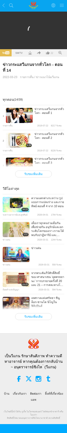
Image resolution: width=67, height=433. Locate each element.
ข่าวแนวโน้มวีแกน (47, 77)
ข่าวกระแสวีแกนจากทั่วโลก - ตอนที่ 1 (49, 110)
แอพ (33, 399)
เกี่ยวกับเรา (19, 393)
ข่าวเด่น (36, 248)
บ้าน (6, 393)
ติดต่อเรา (35, 393)
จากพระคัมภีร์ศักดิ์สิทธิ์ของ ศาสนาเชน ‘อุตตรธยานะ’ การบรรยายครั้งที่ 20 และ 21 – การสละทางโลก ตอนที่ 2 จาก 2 (47, 279)
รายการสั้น (27, 77)
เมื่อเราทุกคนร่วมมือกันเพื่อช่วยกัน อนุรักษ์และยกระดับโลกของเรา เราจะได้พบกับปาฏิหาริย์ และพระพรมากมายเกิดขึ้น (47, 229)
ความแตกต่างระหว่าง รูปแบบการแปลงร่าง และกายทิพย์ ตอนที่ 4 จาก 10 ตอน (47, 202)
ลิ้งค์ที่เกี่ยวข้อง (54, 393)
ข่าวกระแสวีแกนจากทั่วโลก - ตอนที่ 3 (49, 160)
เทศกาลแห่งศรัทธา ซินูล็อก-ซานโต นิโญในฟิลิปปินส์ (45, 302)
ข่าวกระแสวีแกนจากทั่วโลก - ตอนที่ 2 (49, 135)
